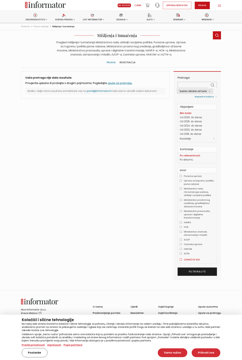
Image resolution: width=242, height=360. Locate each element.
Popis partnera (73, 345)
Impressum (54, 345)
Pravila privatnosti (33, 345)
